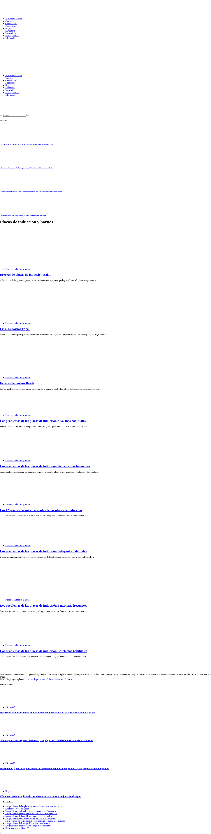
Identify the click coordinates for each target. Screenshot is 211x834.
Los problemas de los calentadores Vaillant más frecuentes (30, 818)
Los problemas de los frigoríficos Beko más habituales (28, 823)
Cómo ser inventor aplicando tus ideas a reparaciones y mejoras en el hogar (23, 215)
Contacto (68, 679)
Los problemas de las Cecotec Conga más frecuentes (28, 826)
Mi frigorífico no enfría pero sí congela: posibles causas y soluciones (35, 821)
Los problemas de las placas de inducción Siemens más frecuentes (45, 466)
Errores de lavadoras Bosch (17, 809)
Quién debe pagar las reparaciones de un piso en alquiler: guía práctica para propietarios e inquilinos (31, 191)
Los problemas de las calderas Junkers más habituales (28, 816)
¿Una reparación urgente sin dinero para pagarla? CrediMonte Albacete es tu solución (26, 168)
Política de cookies (55, 679)
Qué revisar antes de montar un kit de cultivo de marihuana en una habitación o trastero (27, 144)
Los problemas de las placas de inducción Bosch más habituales (43, 651)
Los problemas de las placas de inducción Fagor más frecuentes (43, 605)
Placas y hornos (12, 35)
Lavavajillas (10, 33)
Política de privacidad (36, 679)
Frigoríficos (10, 26)
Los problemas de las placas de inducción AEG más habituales (43, 421)
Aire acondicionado (13, 19)
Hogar (8, 28)
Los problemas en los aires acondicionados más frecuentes (30, 811)
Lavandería (10, 31)
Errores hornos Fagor (15, 329)
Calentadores (11, 23)
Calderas (9, 21)
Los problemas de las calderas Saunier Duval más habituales (31, 813)
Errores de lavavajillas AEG (17, 828)
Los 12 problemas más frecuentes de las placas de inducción (41, 510)
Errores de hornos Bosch (17, 383)
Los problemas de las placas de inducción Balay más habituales (43, 551)
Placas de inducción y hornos (18, 269)
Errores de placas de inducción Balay (25, 274)
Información (10, 38)
